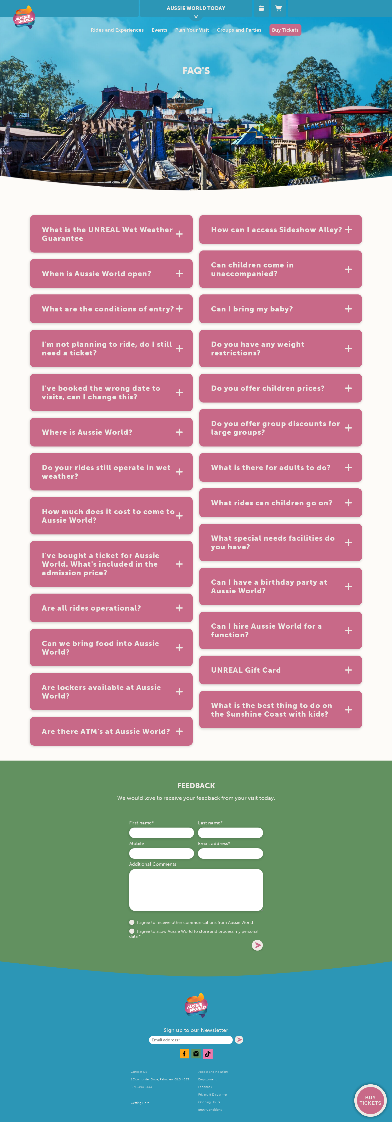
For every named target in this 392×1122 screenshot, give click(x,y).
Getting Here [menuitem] (140, 1103)
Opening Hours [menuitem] (209, 1102)
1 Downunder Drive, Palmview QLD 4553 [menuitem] (160, 1079)
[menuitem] (192, 30)
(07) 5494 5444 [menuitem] (141, 1087)
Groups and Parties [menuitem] (239, 30)
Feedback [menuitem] (205, 1087)
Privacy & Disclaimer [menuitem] (212, 1094)
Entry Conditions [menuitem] (210, 1110)
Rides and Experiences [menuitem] (117, 30)
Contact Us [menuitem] (139, 1072)
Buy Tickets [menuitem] (285, 30)
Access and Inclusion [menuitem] (213, 1072)
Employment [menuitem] (207, 1079)
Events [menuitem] (159, 30)
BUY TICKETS (371, 1100)
